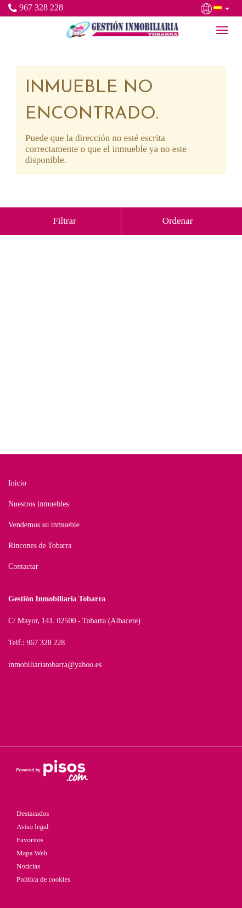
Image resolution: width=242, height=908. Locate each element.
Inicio (17, 483)
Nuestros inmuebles (38, 504)
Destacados (32, 813)
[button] (216, 7)
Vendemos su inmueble (44, 525)
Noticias (28, 866)
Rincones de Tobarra (39, 546)
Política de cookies (43, 879)
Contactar (23, 566)
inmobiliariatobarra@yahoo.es (55, 665)
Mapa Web (31, 853)
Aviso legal (32, 826)
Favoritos (29, 840)
